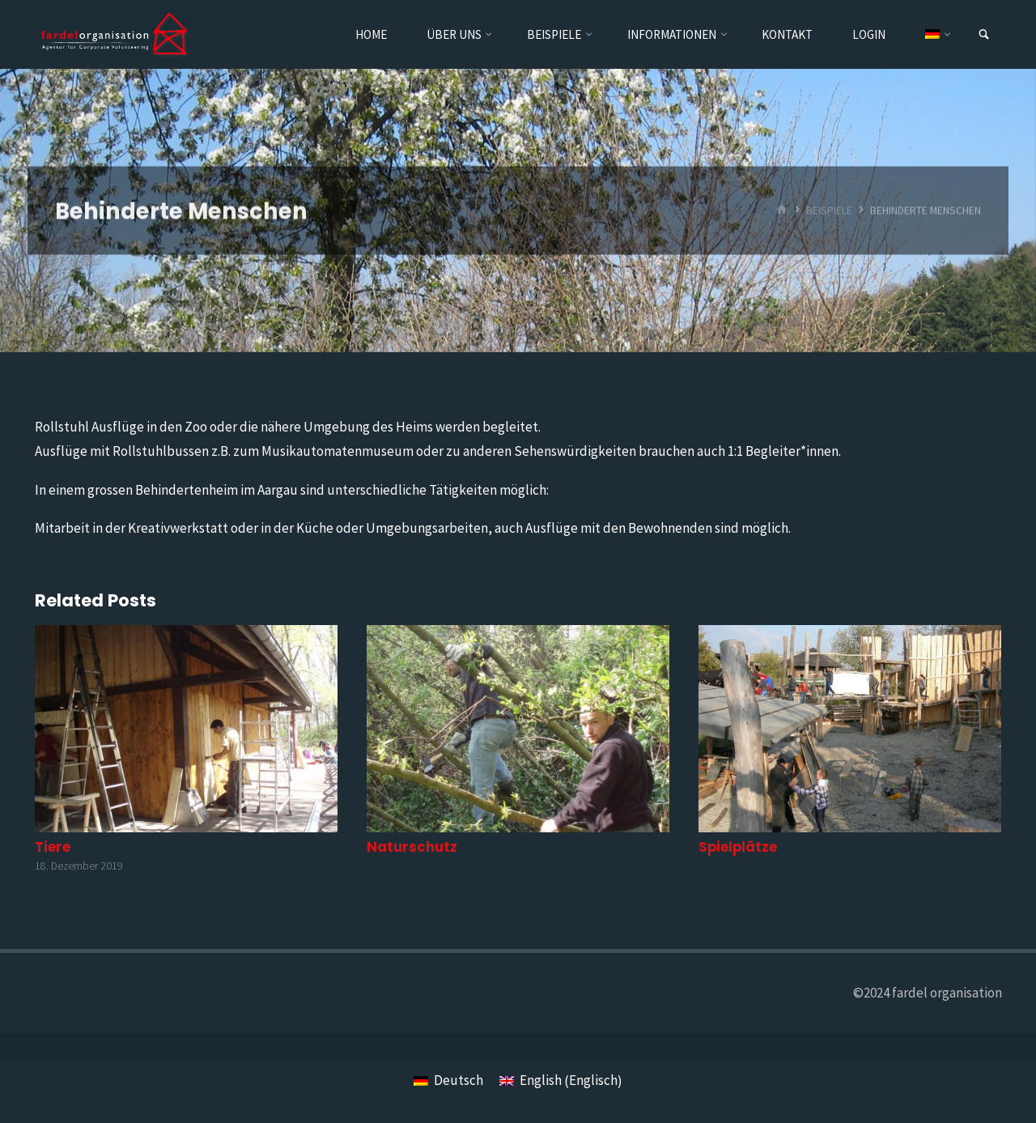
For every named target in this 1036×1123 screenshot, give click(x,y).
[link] (983, 35)
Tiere (52, 847)
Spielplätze (737, 847)
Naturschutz (412, 847)
